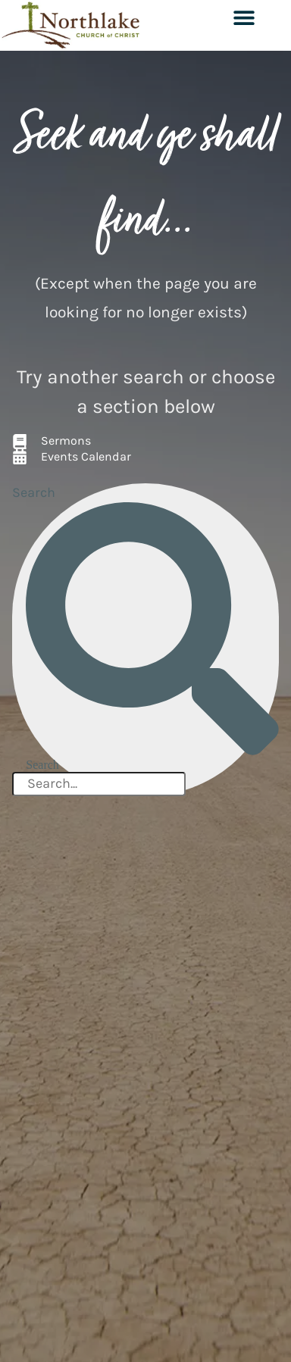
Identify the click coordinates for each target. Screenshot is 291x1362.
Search (33, 492)
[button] (244, 17)
